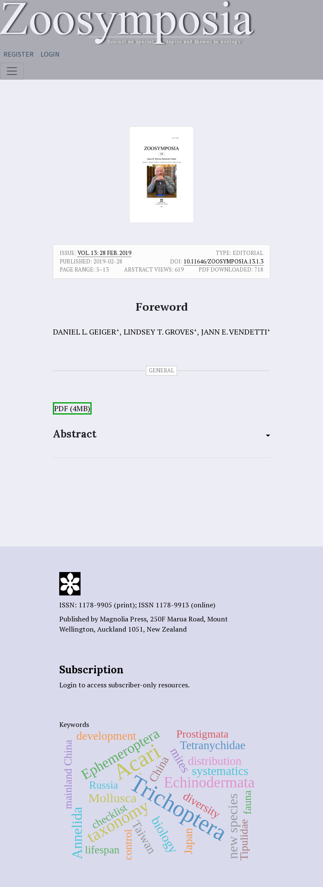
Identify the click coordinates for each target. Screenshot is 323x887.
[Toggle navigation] (12, 71)
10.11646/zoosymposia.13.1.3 (223, 261)
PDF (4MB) (72, 408)
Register (18, 54)
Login (50, 54)
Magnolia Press (123, 619)
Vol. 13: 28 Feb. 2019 (104, 253)
